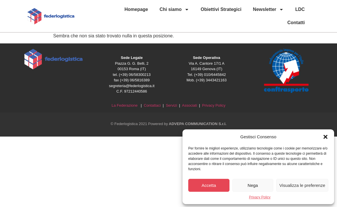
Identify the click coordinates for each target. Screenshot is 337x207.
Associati (190, 105)
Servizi (171, 105)
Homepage (136, 9)
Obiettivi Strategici (221, 9)
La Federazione (126, 105)
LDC (300, 9)
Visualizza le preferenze (302, 185)
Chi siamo (174, 9)
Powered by (187, 124)
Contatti (296, 22)
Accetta (209, 185)
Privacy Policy (260, 197)
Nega (253, 185)
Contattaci (152, 105)
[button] (325, 137)
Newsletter (268, 9)
